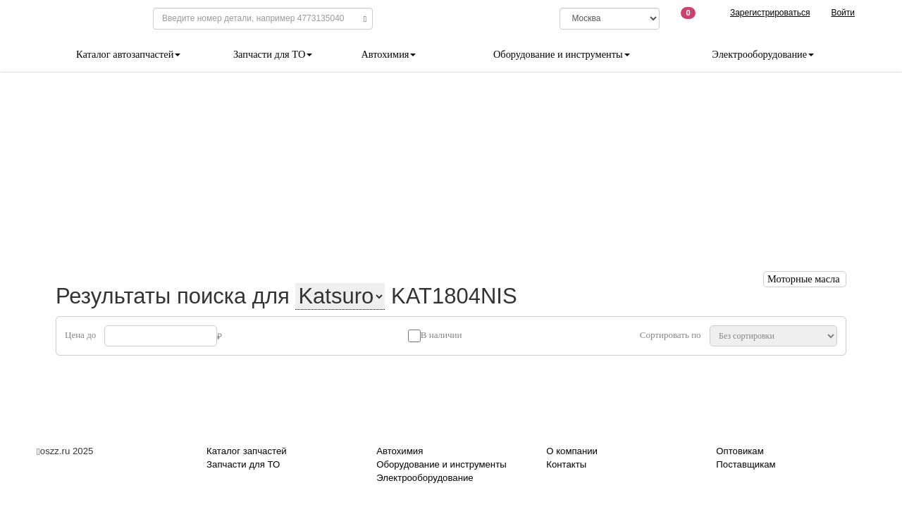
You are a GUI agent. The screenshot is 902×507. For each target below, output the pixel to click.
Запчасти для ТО (272, 54)
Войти (843, 13)
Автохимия (388, 54)
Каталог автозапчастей (128, 54)
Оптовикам (739, 451)
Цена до (80, 335)
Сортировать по (670, 335)
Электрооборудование (763, 54)
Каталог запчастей (246, 451)
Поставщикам (745, 464)
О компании (572, 451)
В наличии (441, 335)
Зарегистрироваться (770, 13)
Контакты (566, 464)
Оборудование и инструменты (561, 54)
